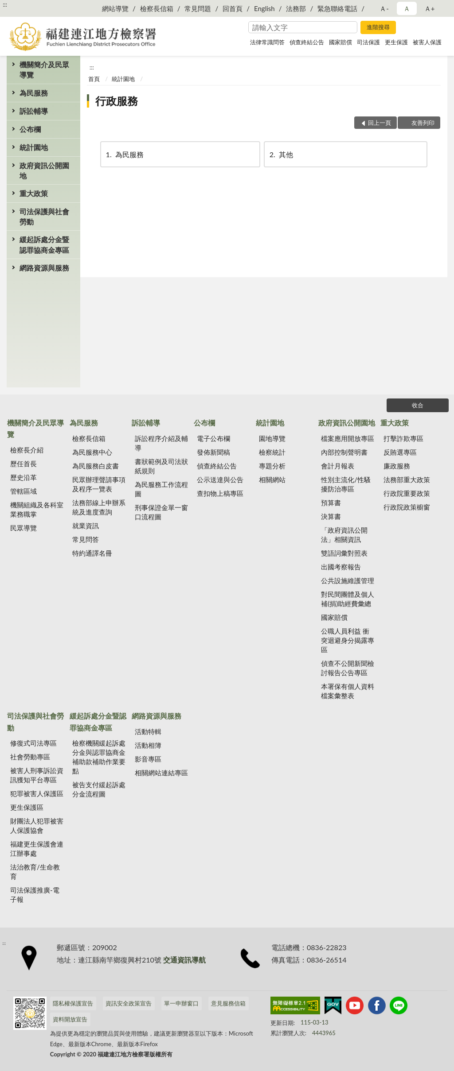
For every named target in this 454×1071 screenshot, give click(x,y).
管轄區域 (23, 491)
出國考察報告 (341, 567)
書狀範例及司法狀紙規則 (161, 466)
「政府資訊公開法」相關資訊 (344, 534)
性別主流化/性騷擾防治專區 (346, 484)
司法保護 (368, 42)
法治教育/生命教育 (35, 871)
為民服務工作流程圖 (161, 489)
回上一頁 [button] (379, 122)
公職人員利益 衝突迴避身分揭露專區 (347, 640)
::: (5, 4)
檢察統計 (272, 452)
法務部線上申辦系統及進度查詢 (98, 507)
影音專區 (148, 759)
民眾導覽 (23, 528)
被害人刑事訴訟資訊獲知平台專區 (36, 775)
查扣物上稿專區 (220, 493)
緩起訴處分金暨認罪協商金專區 (44, 244)
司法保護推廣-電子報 (34, 894)
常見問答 (85, 539)
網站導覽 (115, 8)
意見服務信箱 (228, 1003)
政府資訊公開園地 (44, 170)
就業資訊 (85, 526)
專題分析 (272, 466)
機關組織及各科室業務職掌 (36, 509)
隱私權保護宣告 (73, 1003)
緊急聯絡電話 (337, 8)
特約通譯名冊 (92, 553)
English (264, 8)
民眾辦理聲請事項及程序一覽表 (98, 484)
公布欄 (30, 129)
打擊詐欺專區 (403, 438)
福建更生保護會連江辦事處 (36, 848)
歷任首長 (23, 464)
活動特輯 (148, 731)
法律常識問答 (267, 42)
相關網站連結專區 (161, 773)
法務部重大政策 (407, 479)
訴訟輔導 (34, 111)
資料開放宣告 (70, 1019)
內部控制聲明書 (344, 452)
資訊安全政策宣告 (129, 1003)
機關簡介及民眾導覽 (44, 69)
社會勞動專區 (30, 757)
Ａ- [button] (384, 8)
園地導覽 (272, 438)
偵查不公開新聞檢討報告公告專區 (347, 668)
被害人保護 (427, 42)
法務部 (296, 8)
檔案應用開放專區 (347, 438)
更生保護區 (26, 807)
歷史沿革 (23, 477)
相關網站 (272, 479)
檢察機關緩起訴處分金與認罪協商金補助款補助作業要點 (98, 757)
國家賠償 (340, 42)
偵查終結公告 (307, 42)
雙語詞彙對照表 (344, 553)
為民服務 (34, 93)
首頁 (94, 78)
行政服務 (116, 100)
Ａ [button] (406, 8)
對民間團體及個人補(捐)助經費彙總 (347, 598)
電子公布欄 (213, 438)
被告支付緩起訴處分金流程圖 (98, 789)
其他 (280, 154)
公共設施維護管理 (347, 580)
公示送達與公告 (220, 479)
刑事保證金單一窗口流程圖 (161, 512)
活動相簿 (148, 745)
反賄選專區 (400, 452)
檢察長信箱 (156, 8)
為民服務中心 (92, 452)
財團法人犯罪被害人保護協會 (36, 825)
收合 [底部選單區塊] (417, 405)
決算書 (331, 516)
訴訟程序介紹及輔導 (161, 443)
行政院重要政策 (407, 493)
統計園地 (34, 147)
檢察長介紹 (26, 450)
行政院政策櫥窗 (407, 507)
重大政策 (34, 193)
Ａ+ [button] (429, 8)
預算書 (331, 503)
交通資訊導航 (184, 959)
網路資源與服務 (44, 267)
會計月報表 (337, 466)
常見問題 (197, 8)
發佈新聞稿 (213, 452)
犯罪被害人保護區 (36, 793)
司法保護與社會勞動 (44, 216)
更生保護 (396, 42)
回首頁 (233, 8)
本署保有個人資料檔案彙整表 (347, 691)
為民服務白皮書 (95, 466)
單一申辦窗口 (181, 1003)
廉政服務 (397, 466)
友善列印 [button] (422, 122)
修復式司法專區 (33, 743)
